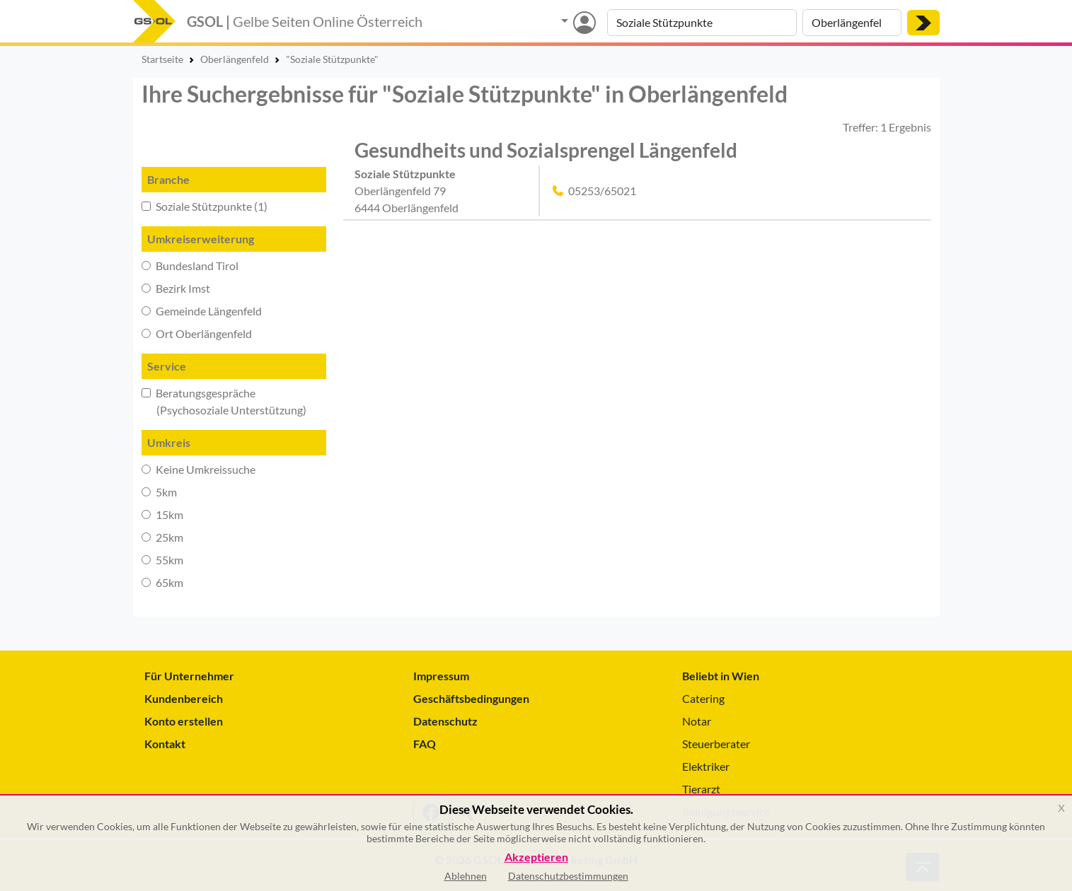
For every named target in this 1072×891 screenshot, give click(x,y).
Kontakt (164, 743)
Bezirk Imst (176, 288)
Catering (703, 698)
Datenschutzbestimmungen (568, 876)
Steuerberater (716, 743)
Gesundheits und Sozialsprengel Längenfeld (546, 150)
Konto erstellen (183, 721)
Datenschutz (445, 721)
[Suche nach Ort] (851, 22)
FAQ (424, 743)
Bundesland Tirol (190, 265)
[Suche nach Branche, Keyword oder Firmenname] (702, 22)
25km (162, 537)
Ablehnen (465, 876)
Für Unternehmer (189, 675)
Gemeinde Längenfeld (202, 311)
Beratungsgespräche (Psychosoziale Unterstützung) (224, 401)
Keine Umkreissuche (198, 469)
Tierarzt (701, 789)
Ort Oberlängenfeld (197, 333)
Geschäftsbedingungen (471, 698)
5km (159, 492)
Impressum (441, 675)
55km (162, 559)
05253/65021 (602, 190)
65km (162, 582)
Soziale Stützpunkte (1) (204, 206)
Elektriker (706, 766)
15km (162, 514)
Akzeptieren (536, 857)
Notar (696, 721)
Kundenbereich (183, 698)
